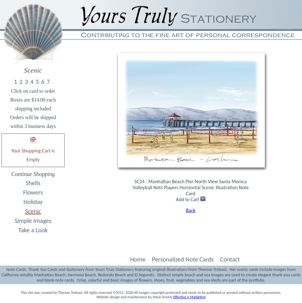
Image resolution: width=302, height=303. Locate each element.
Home (137, 259)
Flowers (33, 192)
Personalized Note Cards (183, 259)
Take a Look (33, 230)
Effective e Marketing (189, 297)
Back (190, 210)
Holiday (33, 202)
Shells (33, 183)
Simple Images (33, 220)
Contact (230, 259)
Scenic (33, 211)
